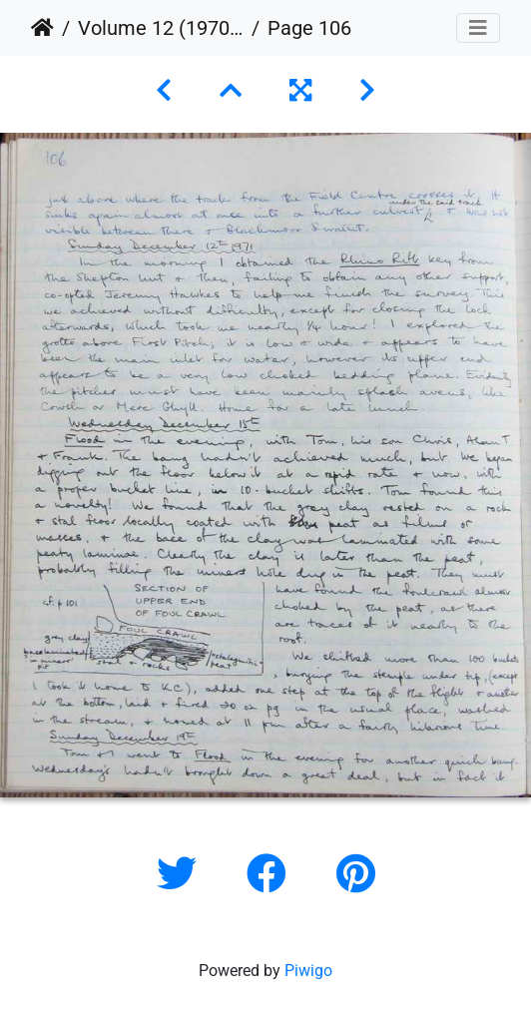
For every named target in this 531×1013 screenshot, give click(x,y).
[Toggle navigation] (478, 28)
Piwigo (308, 970)
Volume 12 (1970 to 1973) (161, 28)
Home (42, 28)
